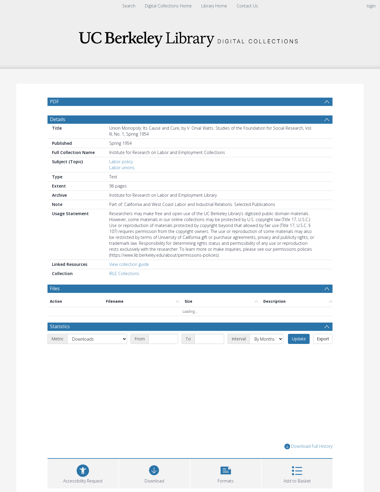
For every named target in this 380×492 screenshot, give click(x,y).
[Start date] (163, 353)
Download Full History (308, 461)
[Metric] (97, 353)
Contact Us (247, 6)
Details (57, 133)
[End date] (209, 353)
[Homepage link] (190, 38)
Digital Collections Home (168, 6)
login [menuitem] (371, 6)
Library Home (214, 6)
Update (299, 353)
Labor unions (121, 182)
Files (55, 302)
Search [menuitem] (128, 6)
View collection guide (129, 278)
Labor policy (121, 176)
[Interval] (266, 353)
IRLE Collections (124, 288)
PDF (54, 101)
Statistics (60, 340)
